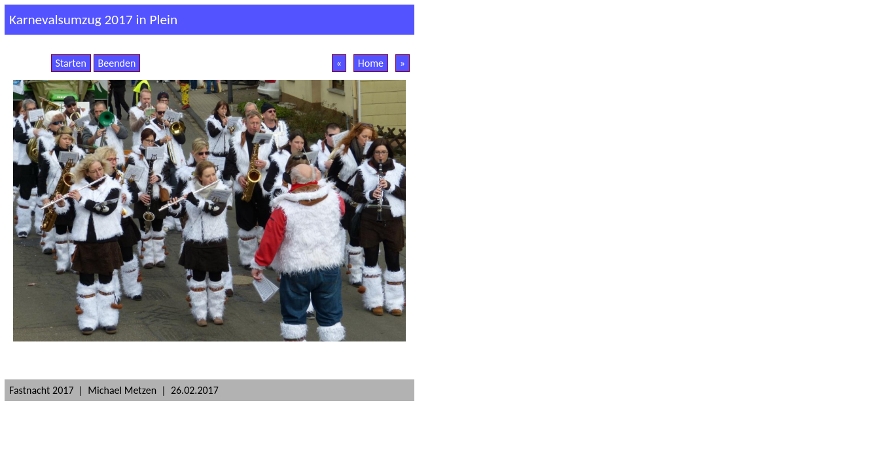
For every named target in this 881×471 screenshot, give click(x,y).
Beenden (117, 63)
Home (371, 63)
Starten (71, 63)
